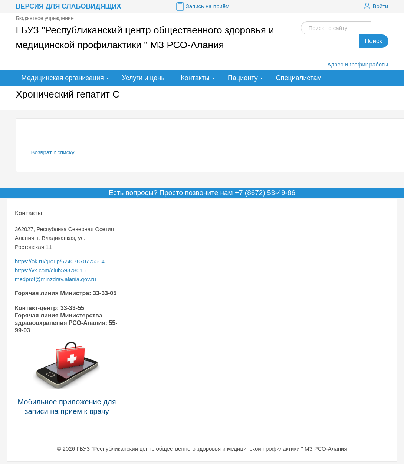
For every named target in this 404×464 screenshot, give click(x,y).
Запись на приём (202, 6)
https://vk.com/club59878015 (50, 270)
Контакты (195, 78)
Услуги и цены (144, 78)
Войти (375, 6)
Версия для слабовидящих (68, 6)
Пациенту (243, 78)
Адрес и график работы (357, 64)
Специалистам (299, 78)
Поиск (373, 41)
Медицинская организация (63, 78)
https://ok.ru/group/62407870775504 (60, 261)
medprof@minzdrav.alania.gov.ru (55, 279)
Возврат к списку (53, 152)
